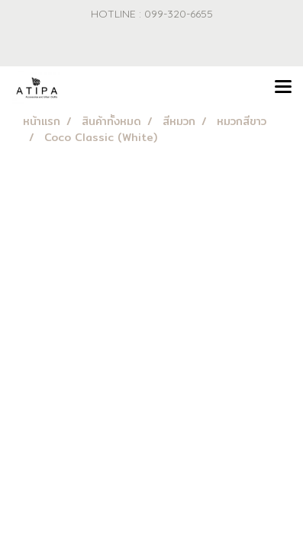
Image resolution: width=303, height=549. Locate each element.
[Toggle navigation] (283, 87)
